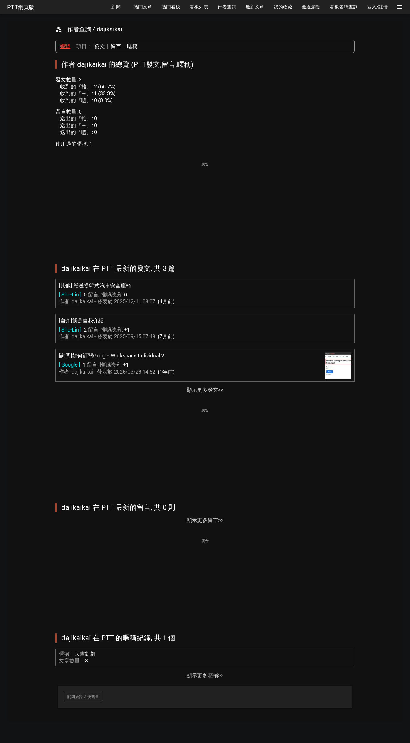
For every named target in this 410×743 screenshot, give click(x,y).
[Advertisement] (205, 209)
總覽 (65, 46)
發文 (99, 46)
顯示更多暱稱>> (205, 675)
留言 (116, 46)
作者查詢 (79, 29)
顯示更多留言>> (205, 520)
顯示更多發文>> (205, 390)
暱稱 (132, 46)
